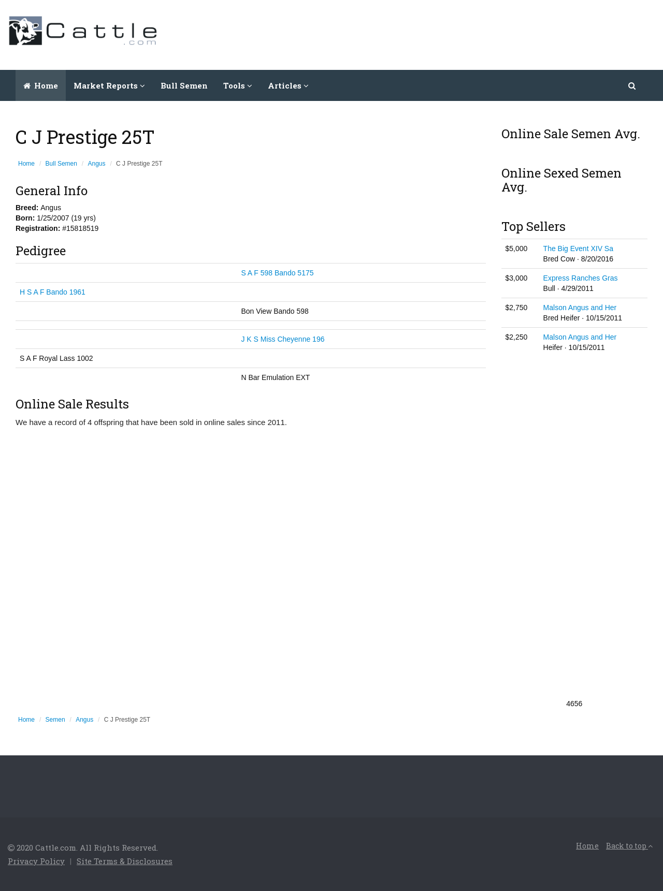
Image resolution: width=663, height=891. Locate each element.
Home (40, 85)
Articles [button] (288, 85)
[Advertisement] (466, 33)
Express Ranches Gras (580, 278)
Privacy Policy (36, 861)
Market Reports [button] (109, 85)
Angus (97, 163)
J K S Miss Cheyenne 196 (282, 339)
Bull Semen (184, 85)
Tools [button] (237, 85)
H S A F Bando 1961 (52, 292)
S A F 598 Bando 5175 (277, 273)
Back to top (629, 846)
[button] (633, 85)
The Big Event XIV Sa (578, 248)
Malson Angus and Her (580, 307)
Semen (55, 719)
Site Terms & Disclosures (124, 861)
